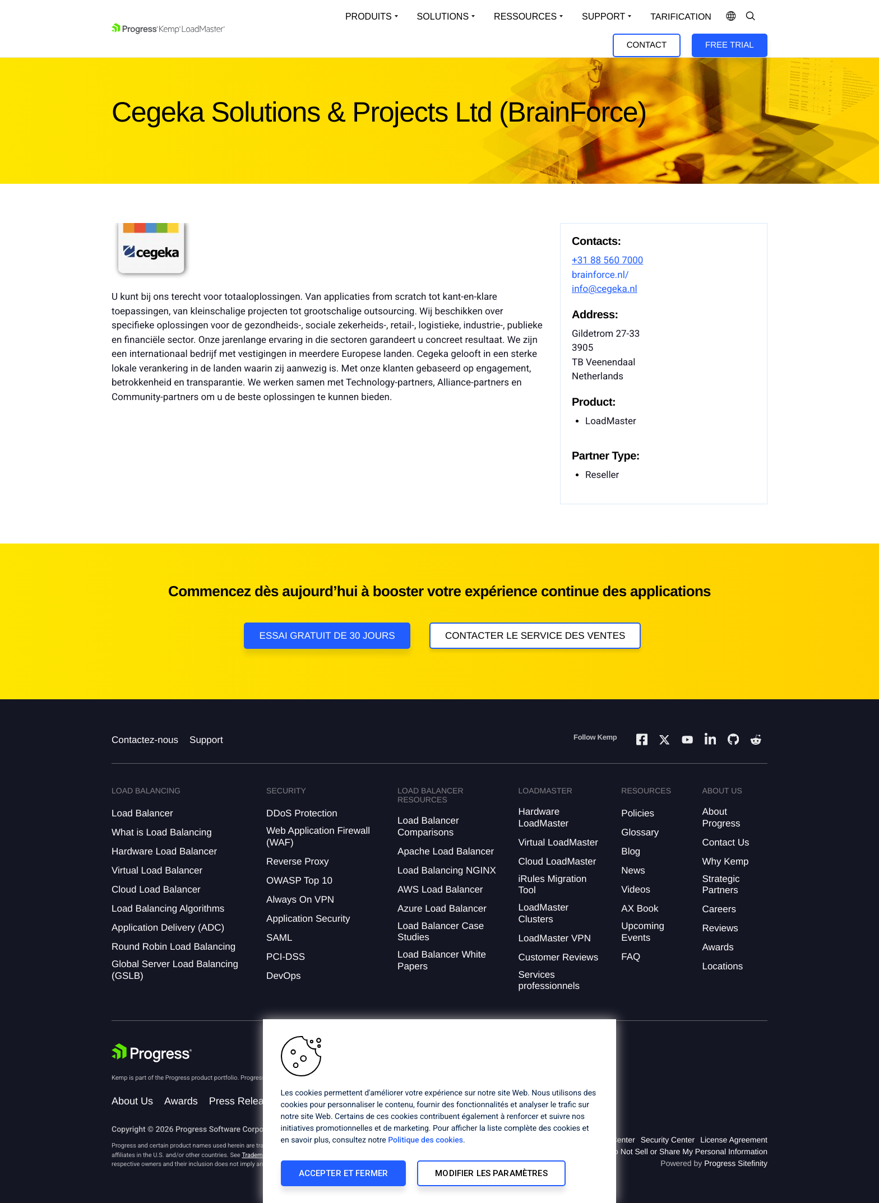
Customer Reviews (558, 957)
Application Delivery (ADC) (168, 927)
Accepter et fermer (343, 1173)
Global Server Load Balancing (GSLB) (175, 970)
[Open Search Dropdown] (751, 17)
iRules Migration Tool (552, 884)
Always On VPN (300, 899)
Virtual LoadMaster (558, 842)
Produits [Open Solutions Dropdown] (368, 16)
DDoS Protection (301, 813)
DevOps (283, 975)
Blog (630, 851)
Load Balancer (142, 813)
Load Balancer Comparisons (428, 826)
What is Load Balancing (162, 832)
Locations (722, 966)
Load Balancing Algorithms (168, 908)
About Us (132, 1101)
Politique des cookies (425, 1140)
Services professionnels (549, 980)
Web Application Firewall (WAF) (318, 836)
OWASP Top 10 (299, 880)
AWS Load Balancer (440, 889)
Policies (637, 813)
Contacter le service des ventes (535, 635)
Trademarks (258, 1155)
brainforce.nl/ (600, 275)
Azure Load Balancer (442, 908)
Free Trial (729, 45)
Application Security (308, 918)
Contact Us (725, 842)
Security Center (668, 1139)
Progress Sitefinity (735, 1163)
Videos (635, 889)
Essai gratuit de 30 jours (327, 635)
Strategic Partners (720, 884)
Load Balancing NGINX (446, 870)
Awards (717, 947)
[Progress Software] (152, 1052)
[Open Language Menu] (731, 17)
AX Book (639, 908)
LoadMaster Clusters (543, 913)
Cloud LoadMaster (557, 861)
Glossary (640, 832)
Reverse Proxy (297, 861)
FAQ (630, 956)
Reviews (720, 928)
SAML (279, 937)
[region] (439, 1111)
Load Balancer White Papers (441, 960)
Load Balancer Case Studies (440, 931)
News (633, 870)
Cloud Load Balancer (156, 889)
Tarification (680, 17)
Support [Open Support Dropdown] (603, 16)
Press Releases (244, 1101)
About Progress (721, 817)
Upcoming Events (642, 931)
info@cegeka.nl (604, 289)
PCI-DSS (285, 956)
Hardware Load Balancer (164, 851)
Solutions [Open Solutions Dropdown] (443, 16)
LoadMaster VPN (554, 938)
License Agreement (733, 1139)
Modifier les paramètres (491, 1173)
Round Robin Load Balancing (173, 946)
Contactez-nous (145, 740)
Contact (647, 45)
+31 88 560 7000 (607, 260)
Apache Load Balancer (445, 851)
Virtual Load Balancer (157, 870)
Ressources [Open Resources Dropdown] (525, 16)
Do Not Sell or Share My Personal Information (687, 1151)
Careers (718, 909)
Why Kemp (725, 861)
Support (206, 740)
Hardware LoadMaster (543, 817)
